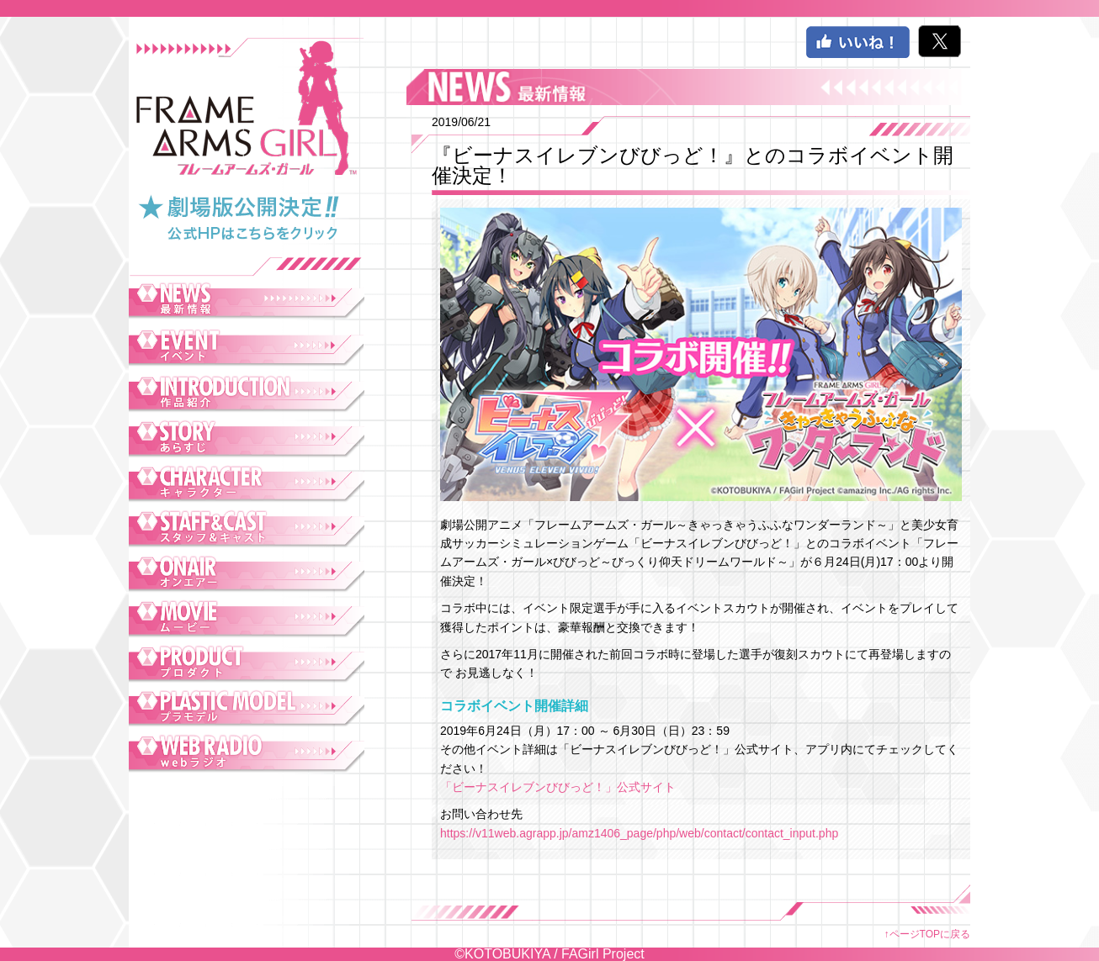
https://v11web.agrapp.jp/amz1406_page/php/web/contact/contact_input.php (639, 833)
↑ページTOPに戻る (927, 934)
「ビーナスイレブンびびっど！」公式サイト (558, 787)
